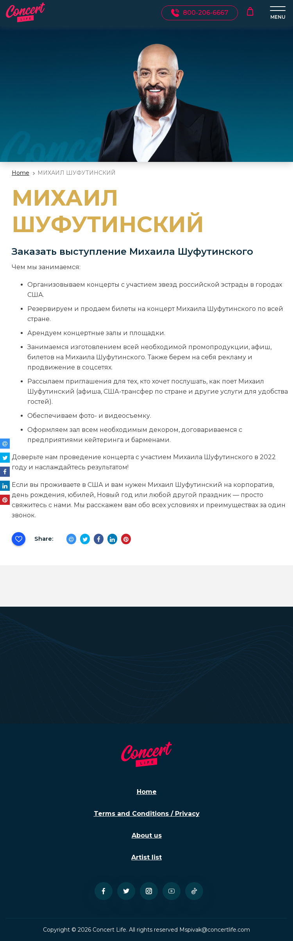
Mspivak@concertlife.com (214, 929)
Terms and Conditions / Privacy (147, 813)
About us (147, 835)
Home (20, 172)
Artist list (146, 857)
